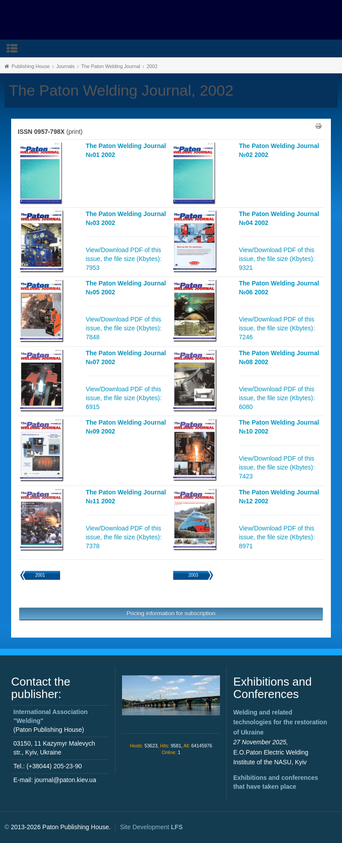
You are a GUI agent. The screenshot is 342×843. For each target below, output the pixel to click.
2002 (152, 66)
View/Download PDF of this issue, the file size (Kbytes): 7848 (123, 328)
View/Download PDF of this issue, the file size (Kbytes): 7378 (123, 537)
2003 (193, 575)
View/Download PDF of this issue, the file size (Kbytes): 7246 (276, 328)
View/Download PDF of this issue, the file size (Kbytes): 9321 (276, 258)
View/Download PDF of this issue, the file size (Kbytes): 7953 (123, 258)
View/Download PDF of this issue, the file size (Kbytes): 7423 (276, 467)
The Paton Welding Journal (110, 66)
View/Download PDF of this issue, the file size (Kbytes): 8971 (276, 537)
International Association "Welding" (50, 716)
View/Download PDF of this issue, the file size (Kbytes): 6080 (276, 397)
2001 (40, 575)
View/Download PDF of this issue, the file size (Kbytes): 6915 (123, 397)
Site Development (151, 827)
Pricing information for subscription (170, 613)
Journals (65, 66)
